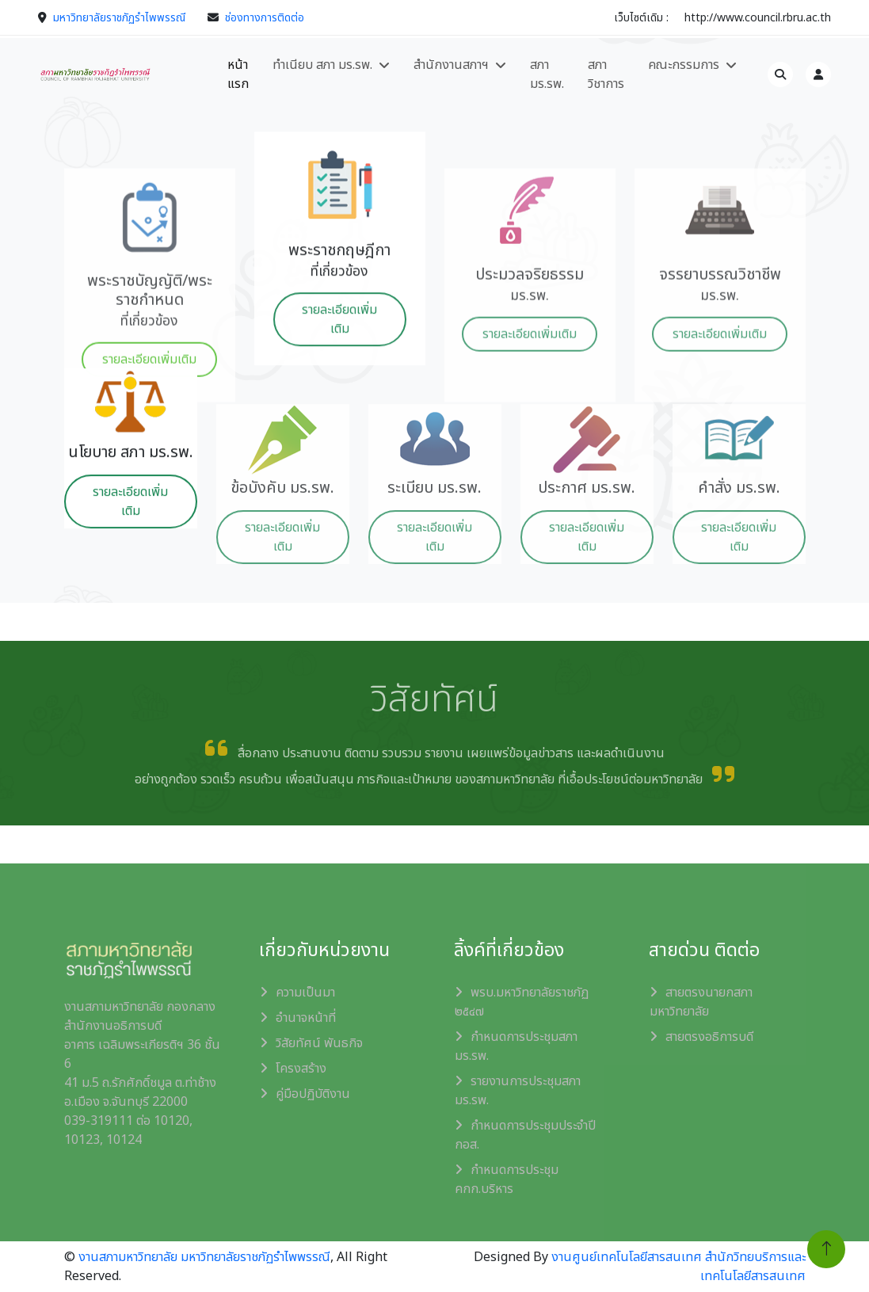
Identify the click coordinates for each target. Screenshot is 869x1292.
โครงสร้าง (301, 1068)
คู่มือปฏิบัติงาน (313, 1093)
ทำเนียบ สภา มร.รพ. (322, 64)
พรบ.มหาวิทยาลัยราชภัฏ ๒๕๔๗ (522, 1002)
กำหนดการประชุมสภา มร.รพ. (516, 1046)
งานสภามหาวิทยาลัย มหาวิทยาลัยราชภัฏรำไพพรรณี (204, 1257)
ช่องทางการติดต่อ (264, 18)
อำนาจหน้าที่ (306, 1017)
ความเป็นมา (305, 992)
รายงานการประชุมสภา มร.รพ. (518, 1091)
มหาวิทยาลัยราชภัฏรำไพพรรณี (119, 18)
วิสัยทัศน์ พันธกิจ (319, 1043)
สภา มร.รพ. (547, 74)
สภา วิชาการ (606, 74)
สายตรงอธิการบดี (709, 1036)
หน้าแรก (238, 74)
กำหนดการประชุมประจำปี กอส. (525, 1135)
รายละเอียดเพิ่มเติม (339, 360)
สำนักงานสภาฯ (451, 64)
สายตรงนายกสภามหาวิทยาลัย (701, 1002)
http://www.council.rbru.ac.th (757, 18)
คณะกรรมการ (683, 64)
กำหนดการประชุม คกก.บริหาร (506, 1180)
